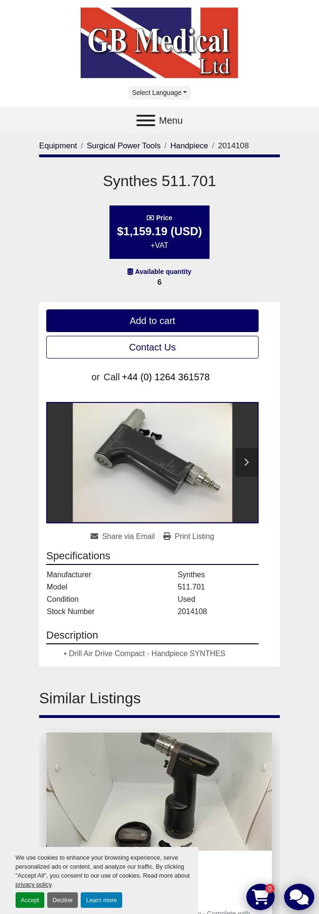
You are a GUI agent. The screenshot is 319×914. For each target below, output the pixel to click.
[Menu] (145, 120)
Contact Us (152, 347)
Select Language (157, 92)
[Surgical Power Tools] (123, 145)
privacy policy (33, 884)
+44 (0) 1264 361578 (166, 377)
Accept (30, 900)
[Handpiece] (189, 145)
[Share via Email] (124, 536)
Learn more (101, 900)
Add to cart (153, 321)
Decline (62, 900)
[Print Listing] (189, 536)
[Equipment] (58, 145)
